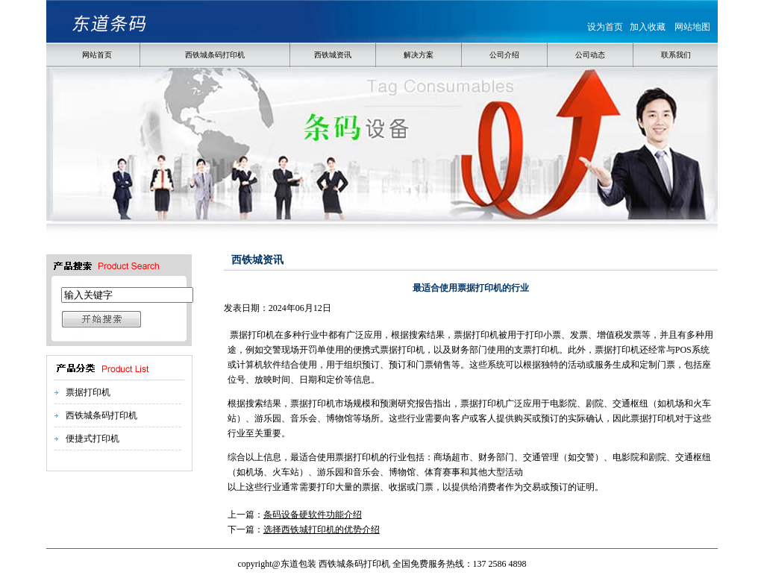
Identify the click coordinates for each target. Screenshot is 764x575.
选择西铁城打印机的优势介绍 (321, 529)
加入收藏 (648, 27)
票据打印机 (88, 392)
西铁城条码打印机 (101, 415)
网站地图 (692, 27)
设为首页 (605, 27)
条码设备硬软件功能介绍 (312, 514)
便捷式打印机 (92, 438)
